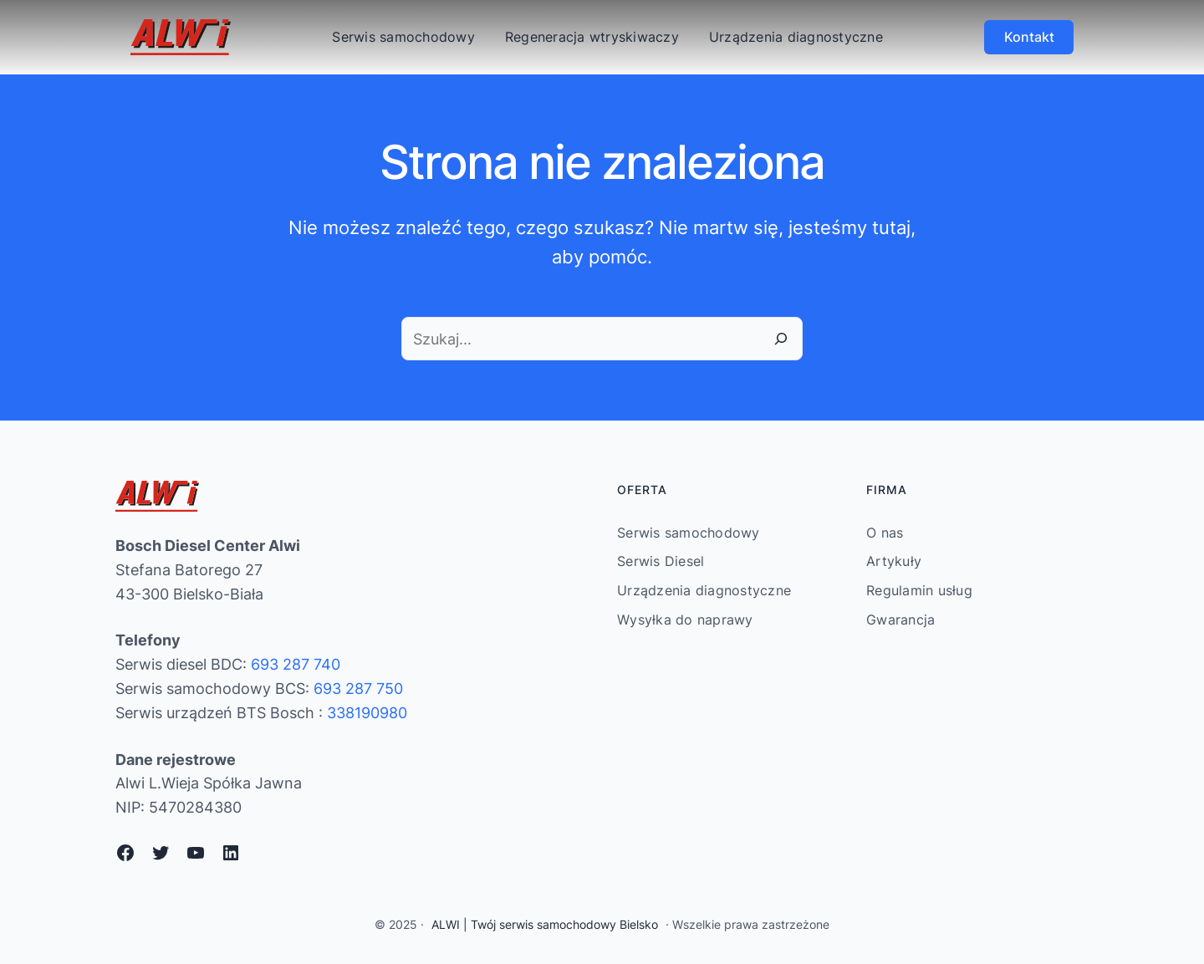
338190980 (367, 713)
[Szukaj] (780, 338)
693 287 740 (295, 664)
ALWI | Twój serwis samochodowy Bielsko (544, 924)
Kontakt (1029, 36)
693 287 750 (358, 688)
